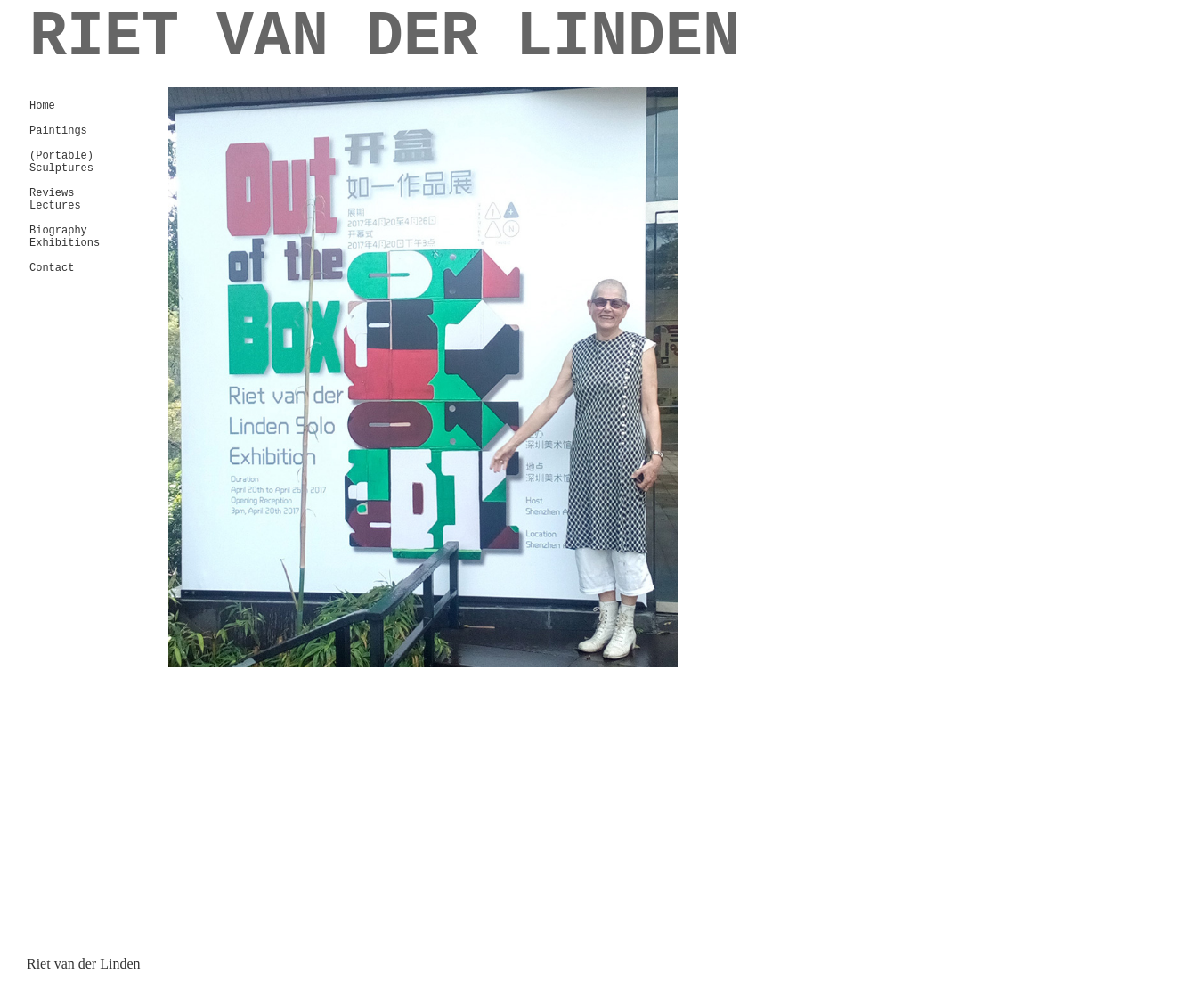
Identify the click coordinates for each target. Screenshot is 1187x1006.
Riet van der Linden (84, 963)
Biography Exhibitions (64, 237)
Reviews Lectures (55, 199)
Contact (51, 268)
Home (42, 106)
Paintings (58, 131)
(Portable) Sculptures (61, 162)
